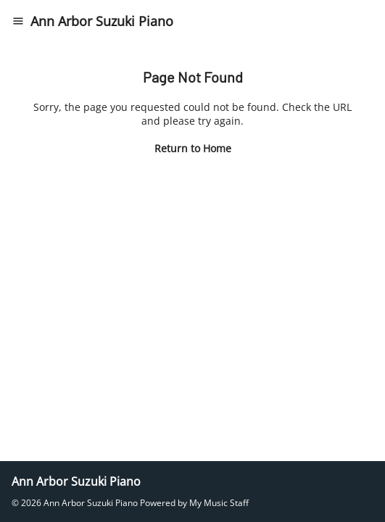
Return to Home (192, 148)
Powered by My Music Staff (194, 503)
